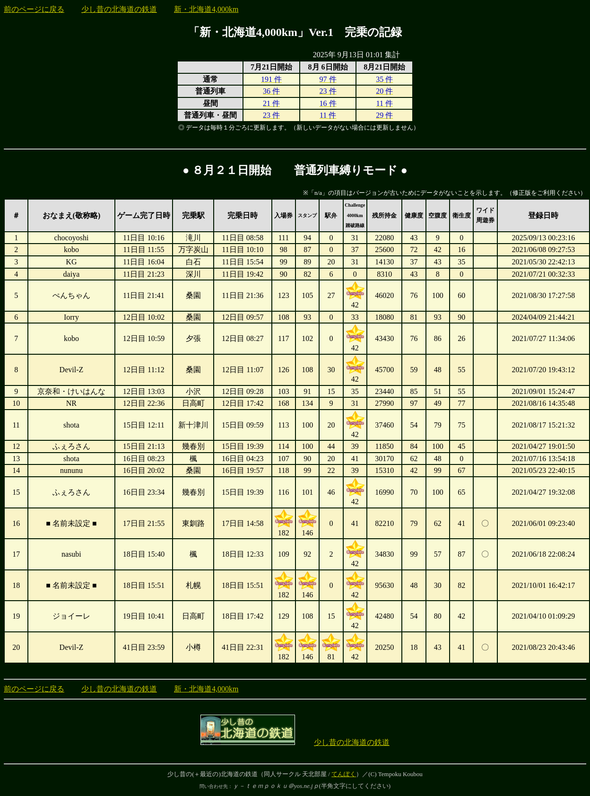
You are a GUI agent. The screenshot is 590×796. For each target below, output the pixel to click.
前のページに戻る (34, 9)
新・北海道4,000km (206, 9)
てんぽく (343, 774)
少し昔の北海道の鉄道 (119, 9)
